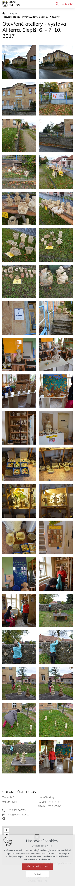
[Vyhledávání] (57, 3)
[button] (6, 830)
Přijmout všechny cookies (37, 876)
